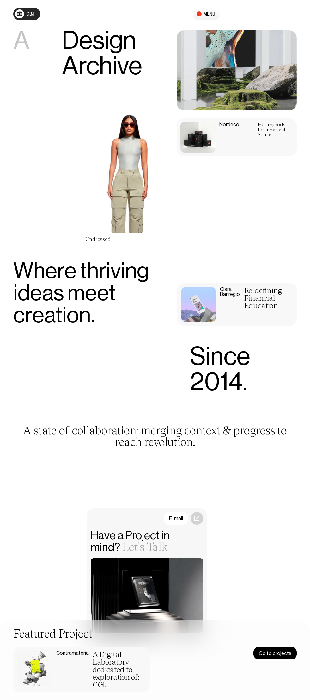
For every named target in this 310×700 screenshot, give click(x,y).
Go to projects (275, 653)
